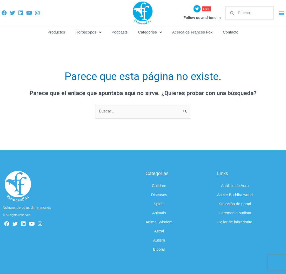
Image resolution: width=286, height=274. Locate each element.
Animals (159, 213)
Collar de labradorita (234, 222)
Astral (159, 231)
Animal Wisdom (159, 222)
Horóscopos (88, 32)
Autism (159, 240)
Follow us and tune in (202, 18)
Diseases (159, 194)
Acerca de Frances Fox (192, 32)
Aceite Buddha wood (235, 194)
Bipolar (159, 249)
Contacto (230, 32)
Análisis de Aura (235, 185)
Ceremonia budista (235, 213)
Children (159, 185)
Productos (56, 32)
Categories (150, 32)
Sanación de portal (235, 204)
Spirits (159, 204)
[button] (281, 13)
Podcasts (120, 32)
